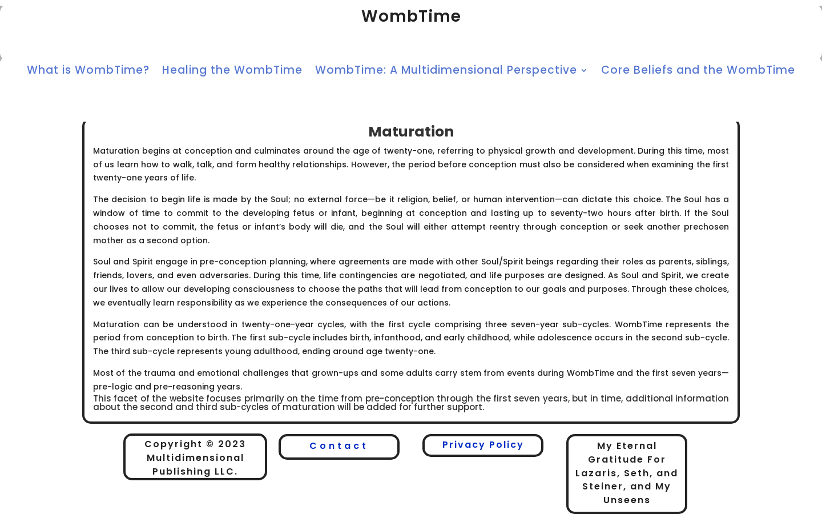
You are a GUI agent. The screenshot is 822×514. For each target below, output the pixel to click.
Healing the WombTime (232, 72)
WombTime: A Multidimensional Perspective (446, 72)
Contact (339, 445)
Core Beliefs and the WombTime (698, 72)
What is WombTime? (88, 72)
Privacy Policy (483, 444)
